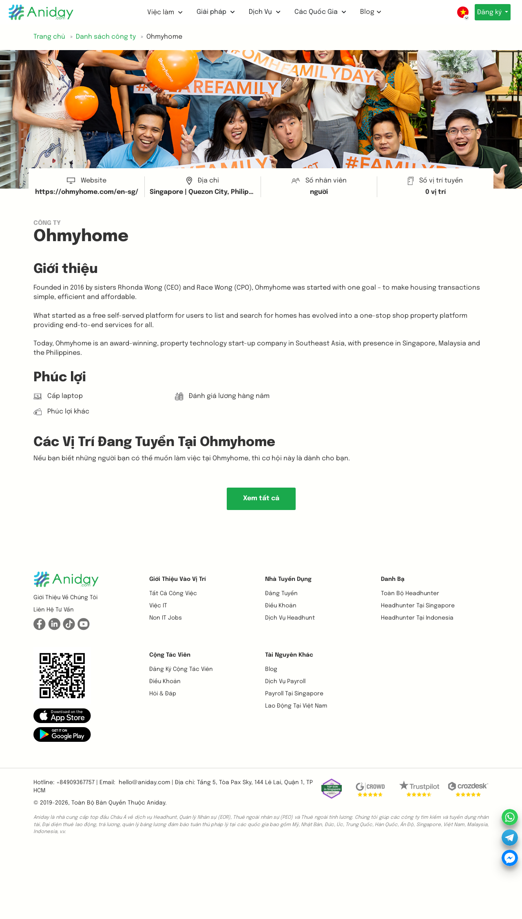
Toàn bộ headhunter (410, 593)
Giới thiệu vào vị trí (177, 579)
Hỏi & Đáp (162, 694)
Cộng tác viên (169, 655)
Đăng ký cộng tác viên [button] (181, 669)
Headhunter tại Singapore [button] (418, 606)
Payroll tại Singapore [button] (294, 694)
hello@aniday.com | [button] (146, 782)
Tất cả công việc (173, 593)
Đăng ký (487, 12)
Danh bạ (393, 579)
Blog (367, 12)
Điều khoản (280, 606)
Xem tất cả (261, 498)
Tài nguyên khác (289, 655)
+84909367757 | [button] (77, 782)
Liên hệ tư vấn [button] (53, 610)
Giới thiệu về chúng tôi (65, 597)
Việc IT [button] (158, 606)
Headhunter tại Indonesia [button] (417, 618)
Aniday (156, 803)
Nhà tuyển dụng (288, 579)
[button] (62, 716)
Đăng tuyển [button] (281, 593)
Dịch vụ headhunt (290, 618)
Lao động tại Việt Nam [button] (296, 706)
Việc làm (161, 12)
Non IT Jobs (165, 618)
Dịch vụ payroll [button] (285, 681)
